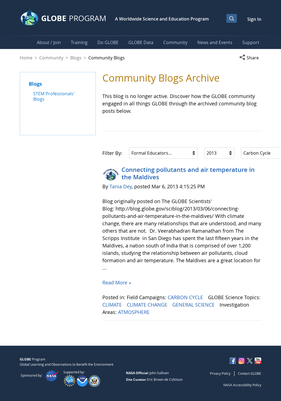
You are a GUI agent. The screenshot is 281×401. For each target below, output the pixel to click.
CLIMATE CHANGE (148, 304)
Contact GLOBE (249, 373)
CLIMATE (112, 304)
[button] (250, 57)
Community (51, 58)
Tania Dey (120, 186)
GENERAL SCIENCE (194, 304)
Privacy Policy (220, 373)
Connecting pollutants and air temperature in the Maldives (188, 173)
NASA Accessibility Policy (242, 385)
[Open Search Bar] (231, 18)
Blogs (76, 58)
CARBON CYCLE (186, 297)
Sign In (254, 19)
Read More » (116, 282)
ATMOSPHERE (134, 312)
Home (26, 58)
